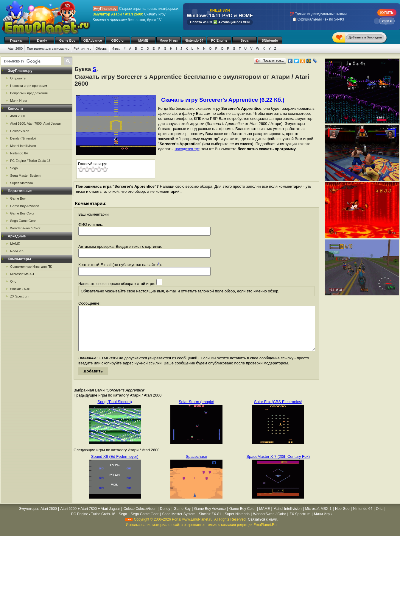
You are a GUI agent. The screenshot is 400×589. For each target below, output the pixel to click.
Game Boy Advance (24, 206)
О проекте (18, 78)
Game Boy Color (22, 213)
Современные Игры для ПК (31, 266)
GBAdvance (92, 40)
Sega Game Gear (23, 221)
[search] (30, 61)
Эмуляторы (28, 518)
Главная (17, 40)
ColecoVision (19, 131)
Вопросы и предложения (29, 93)
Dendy (42, 40)
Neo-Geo (17, 251)
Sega (244, 40)
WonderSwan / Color (25, 228)
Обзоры (102, 48)
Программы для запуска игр (48, 48)
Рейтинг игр (82, 48)
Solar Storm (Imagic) (196, 410)
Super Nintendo (21, 183)
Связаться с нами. (263, 528)
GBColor (117, 40)
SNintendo (270, 40)
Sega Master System (25, 175)
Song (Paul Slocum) (114, 410)
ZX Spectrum (19, 296)
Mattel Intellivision (23, 146)
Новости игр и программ (28, 85)
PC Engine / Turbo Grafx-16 (30, 160)
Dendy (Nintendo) (23, 138)
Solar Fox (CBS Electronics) (278, 410)
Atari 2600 (15, 48)
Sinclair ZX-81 (20, 289)
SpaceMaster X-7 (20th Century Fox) (278, 465)
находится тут (187, 149)
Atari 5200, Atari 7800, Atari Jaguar (35, 123)
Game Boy (67, 40)
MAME (143, 40)
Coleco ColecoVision (139, 518)
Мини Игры (169, 40)
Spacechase (196, 465)
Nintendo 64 (194, 40)
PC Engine (219, 40)
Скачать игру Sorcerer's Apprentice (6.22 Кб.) (222, 100)
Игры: (115, 48)
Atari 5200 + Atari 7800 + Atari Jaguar (90, 518)
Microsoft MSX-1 (22, 274)
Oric (13, 281)
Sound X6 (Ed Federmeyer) (114, 465)
